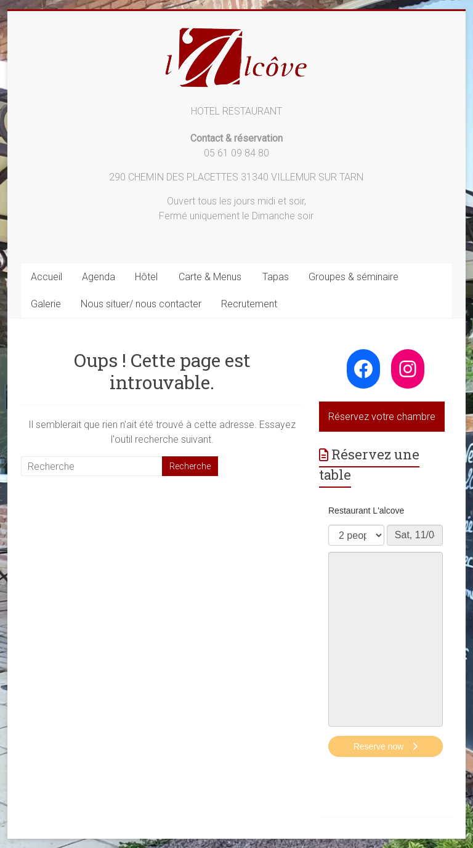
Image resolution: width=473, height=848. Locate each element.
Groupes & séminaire (353, 277)
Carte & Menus (210, 277)
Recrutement (249, 304)
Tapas (275, 277)
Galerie (46, 304)
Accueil (46, 277)
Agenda (98, 277)
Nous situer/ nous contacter (141, 304)
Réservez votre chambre (381, 416)
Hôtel (146, 277)
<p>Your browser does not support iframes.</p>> (385, 632)
